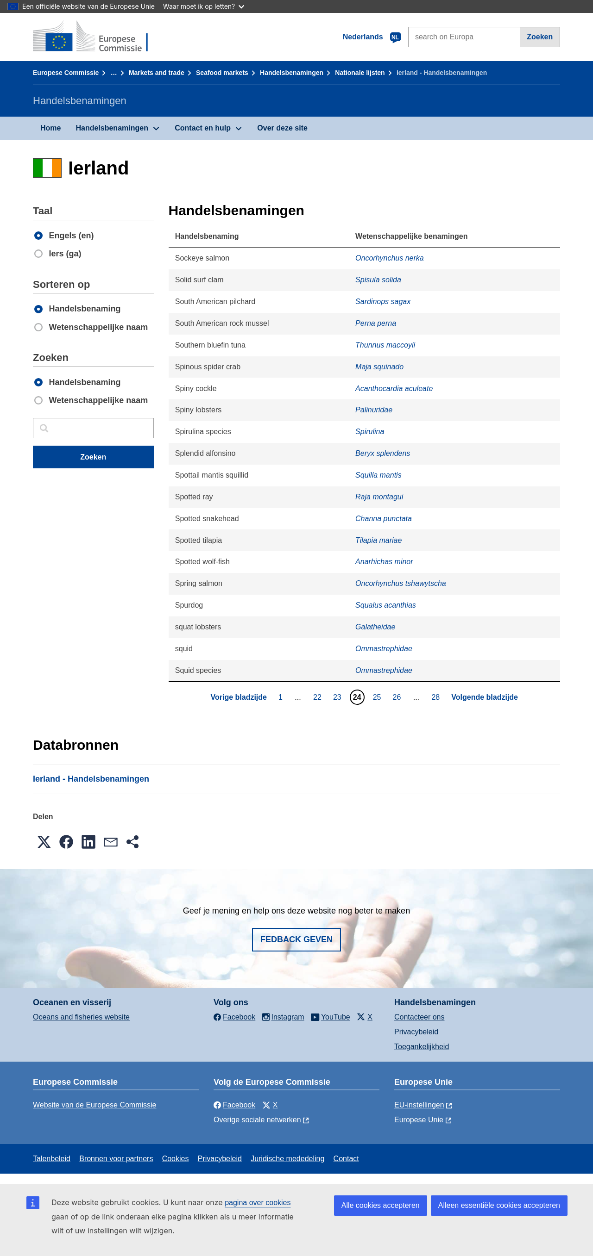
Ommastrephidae (383, 649)
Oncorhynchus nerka (389, 258)
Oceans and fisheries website (81, 1017)
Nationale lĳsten (360, 72)
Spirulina (369, 431)
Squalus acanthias (385, 605)
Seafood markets (222, 72)
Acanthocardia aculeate (394, 388)
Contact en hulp (203, 128)
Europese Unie (418, 1120)
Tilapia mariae (378, 540)
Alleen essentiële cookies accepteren (499, 1205)
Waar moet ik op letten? (203, 6)
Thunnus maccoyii (385, 345)
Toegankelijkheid (421, 1047)
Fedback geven (296, 939)
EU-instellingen (419, 1105)
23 (338, 697)
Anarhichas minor (384, 562)
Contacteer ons (419, 1017)
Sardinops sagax (382, 301)
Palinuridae (373, 410)
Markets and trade (156, 72)
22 (318, 697)
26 (398, 697)
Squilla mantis (378, 475)
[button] (44, 842)
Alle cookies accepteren (380, 1205)
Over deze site (282, 128)
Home (50, 128)
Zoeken (540, 37)
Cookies (175, 1159)
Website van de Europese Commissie (95, 1105)
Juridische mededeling (287, 1159)
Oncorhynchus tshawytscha (400, 583)
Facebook (234, 1105)
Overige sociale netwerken (257, 1120)
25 (378, 697)
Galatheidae (375, 627)
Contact (346, 1159)
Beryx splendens (382, 453)
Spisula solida (378, 280)
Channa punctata (383, 518)
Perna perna (375, 323)
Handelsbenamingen (291, 72)
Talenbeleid (51, 1159)
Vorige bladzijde (238, 697)
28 (436, 697)
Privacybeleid (416, 1032)
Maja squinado (379, 367)
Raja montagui (379, 497)
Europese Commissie (66, 72)
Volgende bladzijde (484, 697)
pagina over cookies (257, 1202)
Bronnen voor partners (116, 1159)
